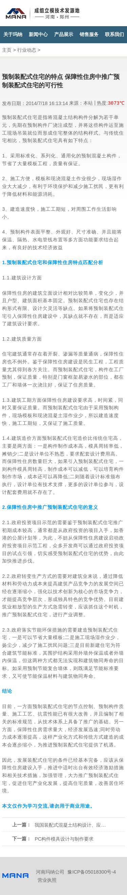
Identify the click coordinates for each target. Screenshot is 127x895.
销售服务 (89, 34)
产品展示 (63, 34)
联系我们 (114, 34)
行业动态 (26, 50)
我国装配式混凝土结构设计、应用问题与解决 (70, 825)
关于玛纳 (12, 34)
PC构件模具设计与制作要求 (64, 839)
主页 (7, 50)
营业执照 (47, 880)
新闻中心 (38, 34)
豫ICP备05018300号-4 (91, 872)
